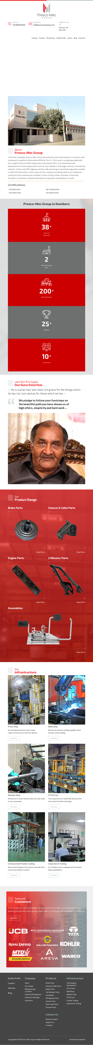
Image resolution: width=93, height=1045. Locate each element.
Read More (40, 552)
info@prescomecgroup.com (43, 25)
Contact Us (81, 38)
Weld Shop (70, 991)
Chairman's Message (32, 997)
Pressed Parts (51, 1007)
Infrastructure (50, 38)
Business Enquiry (52, 1019)
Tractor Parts (50, 1001)
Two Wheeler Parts (53, 992)
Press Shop (71, 988)
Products (42, 38)
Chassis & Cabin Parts (53, 986)
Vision (27, 983)
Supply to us (50, 1022)
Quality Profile (61, 38)
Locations (49, 1025)
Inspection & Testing (74, 1004)
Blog (75, 38)
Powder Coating (72, 1001)
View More (13, 738)
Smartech (81, 1040)
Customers (29, 1001)
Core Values (29, 986)
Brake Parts (50, 983)
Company (35, 38)
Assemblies (50, 995)
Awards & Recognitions (33, 994)
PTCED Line (71, 997)
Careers (69, 38)
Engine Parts (50, 989)
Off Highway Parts (52, 998)
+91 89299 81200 (18, 25)
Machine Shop (71, 994)
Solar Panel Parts (52, 1004)
